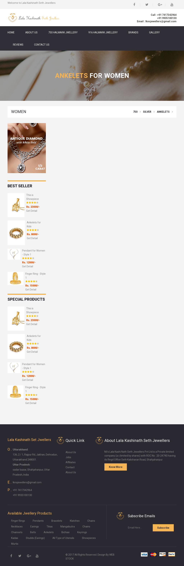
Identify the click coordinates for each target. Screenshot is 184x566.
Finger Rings (18, 520)
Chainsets (16, 532)
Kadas (14, 538)
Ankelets (49, 532)
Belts (33, 532)
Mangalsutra (67, 526)
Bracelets (56, 520)
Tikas (50, 526)
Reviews (18, 44)
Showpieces (89, 538)
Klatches (75, 520)
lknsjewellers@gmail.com (27, 482)
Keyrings (82, 532)
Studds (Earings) (35, 538)
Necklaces (17, 526)
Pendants (38, 520)
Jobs (68, 457)
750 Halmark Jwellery (63, 32)
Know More (115, 467)
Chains (91, 520)
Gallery (154, 32)
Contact (70, 467)
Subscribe (163, 527)
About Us (31, 32)
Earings (34, 526)
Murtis (14, 543)
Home (11, 32)
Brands (133, 32)
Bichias (65, 532)
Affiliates (71, 462)
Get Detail (31, 210)
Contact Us (41, 44)
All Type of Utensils (63, 538)
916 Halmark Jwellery (103, 32)
